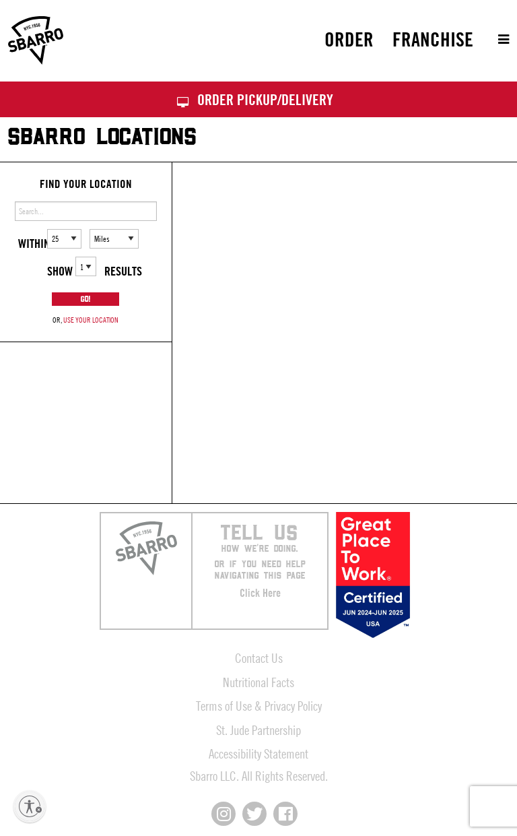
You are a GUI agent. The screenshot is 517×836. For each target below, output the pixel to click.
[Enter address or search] (86, 211)
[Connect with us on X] (254, 814)
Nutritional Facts (258, 682)
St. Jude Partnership (258, 730)
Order (349, 39)
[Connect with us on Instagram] (223, 814)
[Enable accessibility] (29, 806)
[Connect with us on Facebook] (285, 814)
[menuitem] (348, 39)
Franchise (432, 39)
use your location (90, 320)
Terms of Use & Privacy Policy (259, 705)
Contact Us (259, 658)
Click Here (260, 593)
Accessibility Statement (258, 753)
